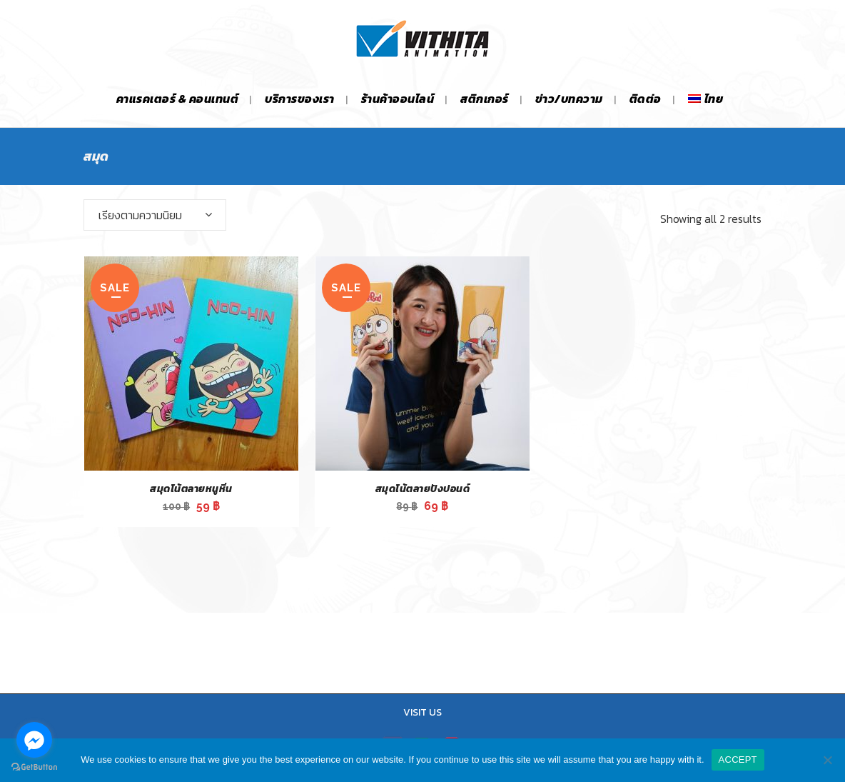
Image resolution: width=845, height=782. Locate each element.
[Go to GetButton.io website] (34, 767)
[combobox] (155, 215)
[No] (827, 760)
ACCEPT (738, 759)
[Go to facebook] (34, 740)
